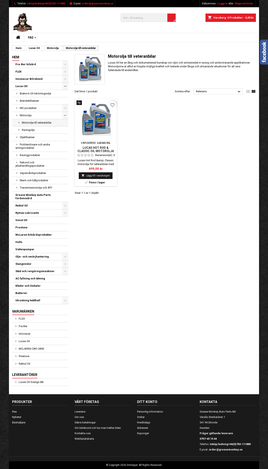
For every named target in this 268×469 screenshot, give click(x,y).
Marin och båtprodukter (34, 180)
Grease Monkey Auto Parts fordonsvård (33, 196)
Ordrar (141, 417)
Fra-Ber (22, 326)
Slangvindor (23, 263)
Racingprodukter (30, 155)
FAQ (30, 37)
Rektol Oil (21, 205)
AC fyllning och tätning (30, 278)
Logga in (222, 3)
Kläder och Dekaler (28, 285)
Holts (18, 242)
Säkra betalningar (85, 422)
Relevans (219, 91)
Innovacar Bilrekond (29, 78)
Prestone (21, 227)
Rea (14, 411)
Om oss (79, 417)
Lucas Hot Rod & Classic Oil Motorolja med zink (96, 151)
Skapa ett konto (243, 3)
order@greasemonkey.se (97, 3)
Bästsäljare (18, 422)
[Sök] (148, 18)
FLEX (18, 71)
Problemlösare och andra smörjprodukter (32, 146)
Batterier (21, 293)
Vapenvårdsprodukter (33, 173)
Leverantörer (24, 375)
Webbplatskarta (84, 438)
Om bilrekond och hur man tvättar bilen (98, 427)
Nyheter (16, 417)
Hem (15, 57)
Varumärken (23, 311)
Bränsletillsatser (29, 100)
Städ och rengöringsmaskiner (35, 271)
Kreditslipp (143, 422)
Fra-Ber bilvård (25, 64)
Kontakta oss (83, 433)
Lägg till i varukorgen (95, 175)
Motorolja (25, 115)
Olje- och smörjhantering (32, 256)
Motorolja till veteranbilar (36, 122)
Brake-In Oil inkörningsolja (35, 93)
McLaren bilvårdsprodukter (33, 234)
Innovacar (24, 333)
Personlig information (150, 411)
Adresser (142, 427)
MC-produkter (28, 108)
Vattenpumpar (24, 249)
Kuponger (143, 433)
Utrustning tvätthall (27, 300)
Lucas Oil (21, 86)
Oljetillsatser (27, 137)
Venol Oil (21, 220)
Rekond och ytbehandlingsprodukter (29, 164)
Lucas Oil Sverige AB (31, 382)
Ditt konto (147, 402)
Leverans (80, 411)
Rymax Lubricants (27, 212)
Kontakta (208, 402)
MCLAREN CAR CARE (31, 348)
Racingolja (28, 129)
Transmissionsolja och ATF (36, 187)
